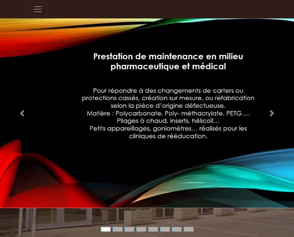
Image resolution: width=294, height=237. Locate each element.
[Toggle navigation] (38, 9)
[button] (22, 113)
